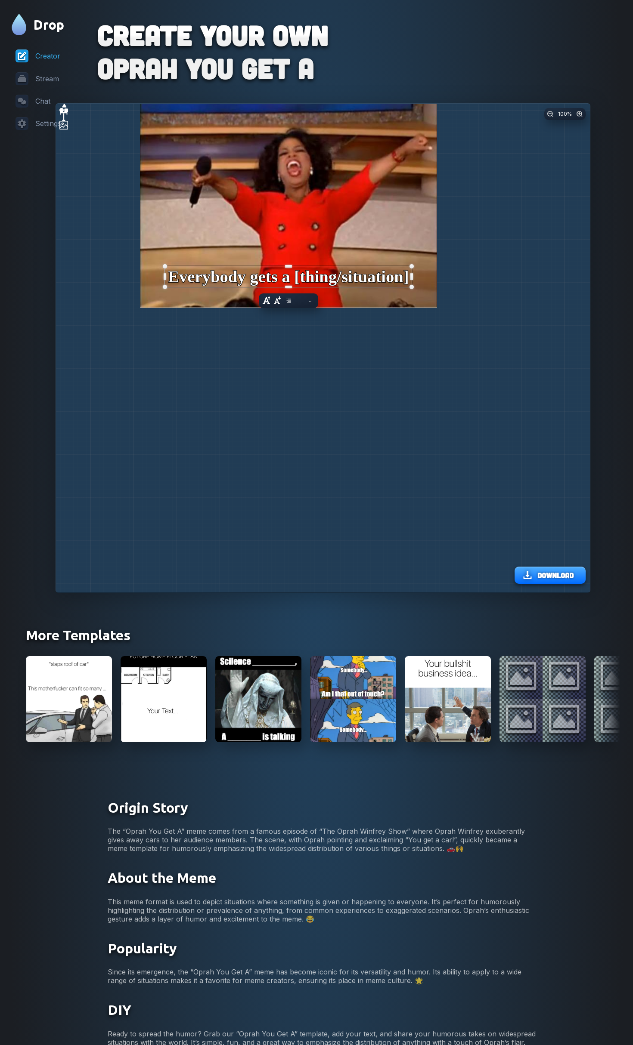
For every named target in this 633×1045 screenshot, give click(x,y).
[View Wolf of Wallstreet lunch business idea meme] (447, 838)
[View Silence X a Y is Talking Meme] (258, 838)
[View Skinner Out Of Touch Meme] (353, 838)
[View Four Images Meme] (542, 838)
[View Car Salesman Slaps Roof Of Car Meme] (69, 838)
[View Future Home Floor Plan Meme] (163, 838)
